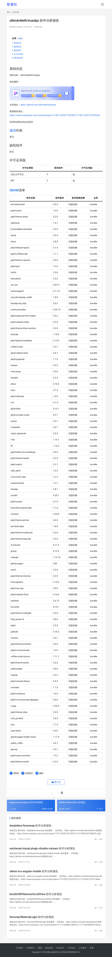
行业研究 (19, 948)
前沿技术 (60, 948)
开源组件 (30, 948)
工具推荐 (82, 948)
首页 (8, 12)
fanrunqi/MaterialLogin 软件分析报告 (32, 917)
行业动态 (71, 948)
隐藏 (20, 38)
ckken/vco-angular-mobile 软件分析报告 (34, 871)
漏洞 (13, 130)
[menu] (102, 4)
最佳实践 (49, 948)
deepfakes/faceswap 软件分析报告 (31, 825)
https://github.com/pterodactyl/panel (38, 104)
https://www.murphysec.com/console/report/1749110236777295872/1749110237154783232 (55, 115)
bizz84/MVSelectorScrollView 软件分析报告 (36, 894)
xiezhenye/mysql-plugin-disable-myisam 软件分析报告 (42, 848)
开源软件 (29, 773)
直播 (92, 948)
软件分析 (38, 27)
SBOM (14, 190)
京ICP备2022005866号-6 (69, 952)
